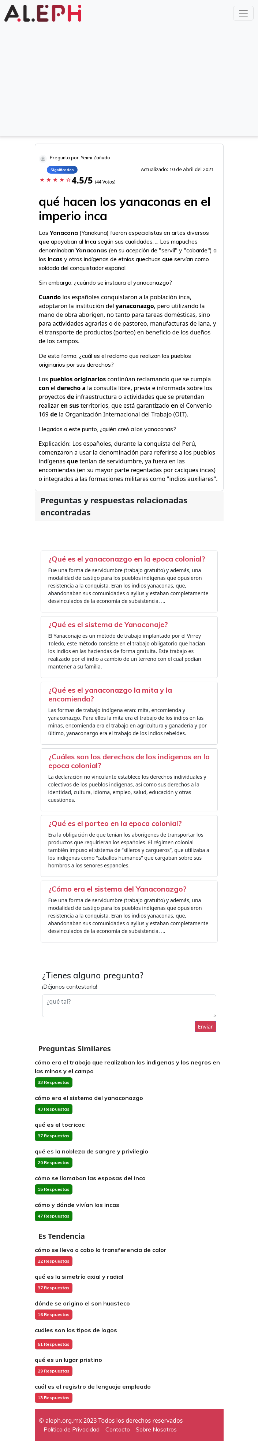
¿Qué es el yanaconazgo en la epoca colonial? (126, 558)
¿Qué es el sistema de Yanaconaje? (108, 624)
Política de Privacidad (72, 1429)
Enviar (205, 1026)
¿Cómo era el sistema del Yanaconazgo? (117, 888)
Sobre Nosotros (156, 1429)
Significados (62, 169)
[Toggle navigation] (243, 13)
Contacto (117, 1429)
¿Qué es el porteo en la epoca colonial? (115, 823)
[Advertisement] (129, 78)
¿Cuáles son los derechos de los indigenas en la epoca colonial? (129, 761)
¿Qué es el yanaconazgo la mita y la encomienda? (110, 694)
